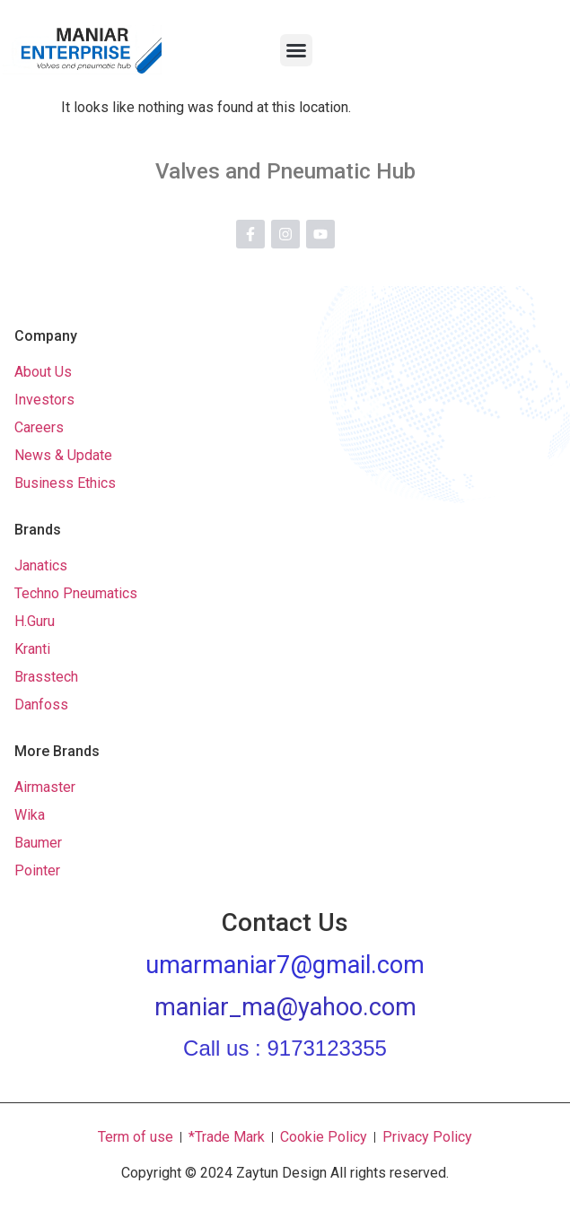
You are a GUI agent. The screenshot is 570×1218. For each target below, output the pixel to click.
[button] (296, 50)
